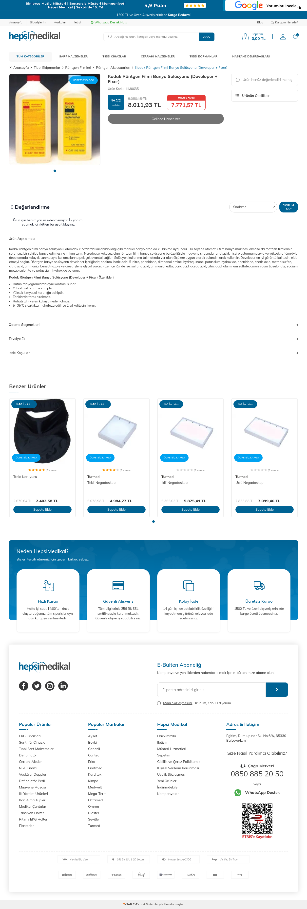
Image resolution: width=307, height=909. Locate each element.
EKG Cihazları (30, 736)
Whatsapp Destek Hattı (109, 22)
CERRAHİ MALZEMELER (158, 56)
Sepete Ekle (42, 509)
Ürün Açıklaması (153, 238)
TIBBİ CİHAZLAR (114, 56)
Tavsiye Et (153, 338)
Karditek (94, 774)
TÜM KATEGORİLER (30, 56)
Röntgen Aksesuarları (113, 67)
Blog (260, 22)
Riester (93, 813)
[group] (54, 119)
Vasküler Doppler (32, 774)
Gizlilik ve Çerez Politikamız (178, 761)
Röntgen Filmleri (78, 67)
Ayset (92, 736)
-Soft (128, 904)
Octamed (95, 800)
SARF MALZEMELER (73, 56)
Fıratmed (95, 768)
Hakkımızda (166, 736)
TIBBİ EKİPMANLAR (203, 56)
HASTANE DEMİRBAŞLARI (251, 56)
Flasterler (26, 825)
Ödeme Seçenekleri (153, 324)
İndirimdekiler (168, 787)
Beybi (92, 742)
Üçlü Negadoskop (249, 482)
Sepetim (163, 755)
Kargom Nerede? (284, 22)
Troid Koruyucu (25, 476)
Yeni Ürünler (166, 781)
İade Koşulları (153, 352)
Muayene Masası (32, 787)
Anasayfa (15, 22)
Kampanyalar (168, 793)
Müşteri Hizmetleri (171, 749)
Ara (206, 36)
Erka (91, 761)
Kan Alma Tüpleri (32, 800)
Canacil (94, 749)
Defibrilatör (28, 755)
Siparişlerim (38, 22)
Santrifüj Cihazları (33, 742)
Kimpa (93, 781)
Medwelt (95, 787)
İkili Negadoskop (174, 482)
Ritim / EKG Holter (33, 819)
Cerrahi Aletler (30, 761)
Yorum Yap (288, 206)
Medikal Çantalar (32, 806)
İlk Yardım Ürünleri (33, 793)
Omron (93, 806)
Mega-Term (97, 793)
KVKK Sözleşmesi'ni (177, 703)
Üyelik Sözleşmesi (171, 774)
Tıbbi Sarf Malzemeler (36, 749)
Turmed (93, 476)
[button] (55, 171)
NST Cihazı (28, 768)
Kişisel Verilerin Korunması (178, 768)
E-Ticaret (139, 904)
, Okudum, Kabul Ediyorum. (194, 703)
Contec (93, 755)
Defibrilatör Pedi (32, 781)
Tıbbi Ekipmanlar (47, 67)
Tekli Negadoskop (101, 482)
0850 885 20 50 (257, 773)
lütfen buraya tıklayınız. (58, 224)
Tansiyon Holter (31, 813)
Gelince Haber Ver (166, 119)
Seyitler (94, 819)
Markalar (60, 22)
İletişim (78, 22)
